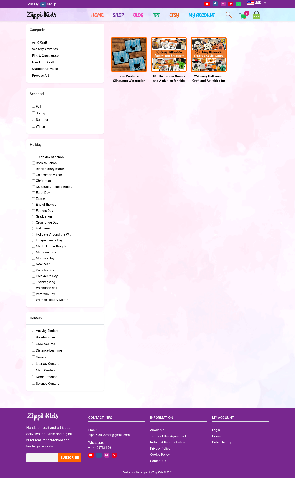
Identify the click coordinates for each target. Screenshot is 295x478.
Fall (38, 106)
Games (41, 357)
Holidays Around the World (54, 234)
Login (216, 430)
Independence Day (49, 240)
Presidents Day (47, 276)
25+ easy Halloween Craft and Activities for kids (208, 80)
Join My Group (41, 4)
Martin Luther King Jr (51, 246)
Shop (118, 15)
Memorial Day (46, 252)
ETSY (174, 15)
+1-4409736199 (99, 448)
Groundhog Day (47, 222)
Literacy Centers (47, 364)
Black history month (50, 169)
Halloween (43, 228)
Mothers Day (45, 258)
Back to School (47, 163)
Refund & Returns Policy (167, 442)
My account (202, 15)
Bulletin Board (46, 337)
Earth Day (43, 193)
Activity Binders (47, 331)
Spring (40, 113)
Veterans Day (45, 294)
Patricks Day (45, 270)
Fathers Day (44, 211)
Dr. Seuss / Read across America (54, 187)
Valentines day (46, 288)
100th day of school (50, 157)
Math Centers (46, 370)
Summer (42, 120)
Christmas (43, 181)
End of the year (47, 205)
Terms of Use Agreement (168, 436)
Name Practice (46, 377)
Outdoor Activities (45, 69)
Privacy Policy (160, 449)
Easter (40, 199)
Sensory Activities (45, 49)
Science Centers (47, 384)
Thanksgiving (45, 282)
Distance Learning (49, 350)
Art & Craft (39, 42)
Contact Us (158, 461)
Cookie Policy (160, 455)
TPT (156, 15)
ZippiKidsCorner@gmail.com (109, 435)
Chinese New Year (49, 175)
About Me (157, 430)
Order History (221, 442)
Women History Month (52, 300)
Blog (138, 15)
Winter (40, 126)
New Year (43, 264)
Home (97, 15)
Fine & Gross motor (46, 56)
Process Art (40, 76)
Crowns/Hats (45, 344)
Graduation (44, 216)
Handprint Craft (43, 62)
